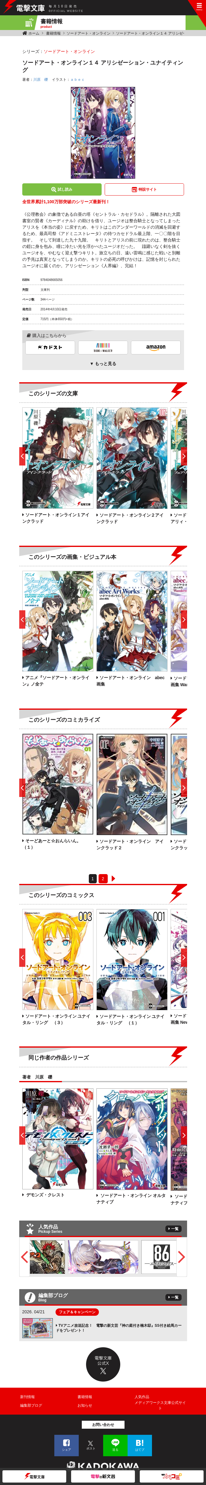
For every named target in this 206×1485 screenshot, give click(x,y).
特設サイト (148, 189)
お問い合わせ (103, 1425)
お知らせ (85, 1405)
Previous (24, 1257)
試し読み (65, 189)
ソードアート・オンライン (88, 33)
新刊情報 (27, 1397)
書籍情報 (53, 33)
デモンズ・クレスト (45, 1194)
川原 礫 (40, 79)
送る (115, 1449)
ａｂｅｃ (77, 79)
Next (181, 1257)
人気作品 (142, 1397)
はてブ (139, 1449)
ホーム (33, 33)
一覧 (175, 1229)
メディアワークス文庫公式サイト (160, 1405)
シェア (66, 1449)
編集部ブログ (31, 1405)
